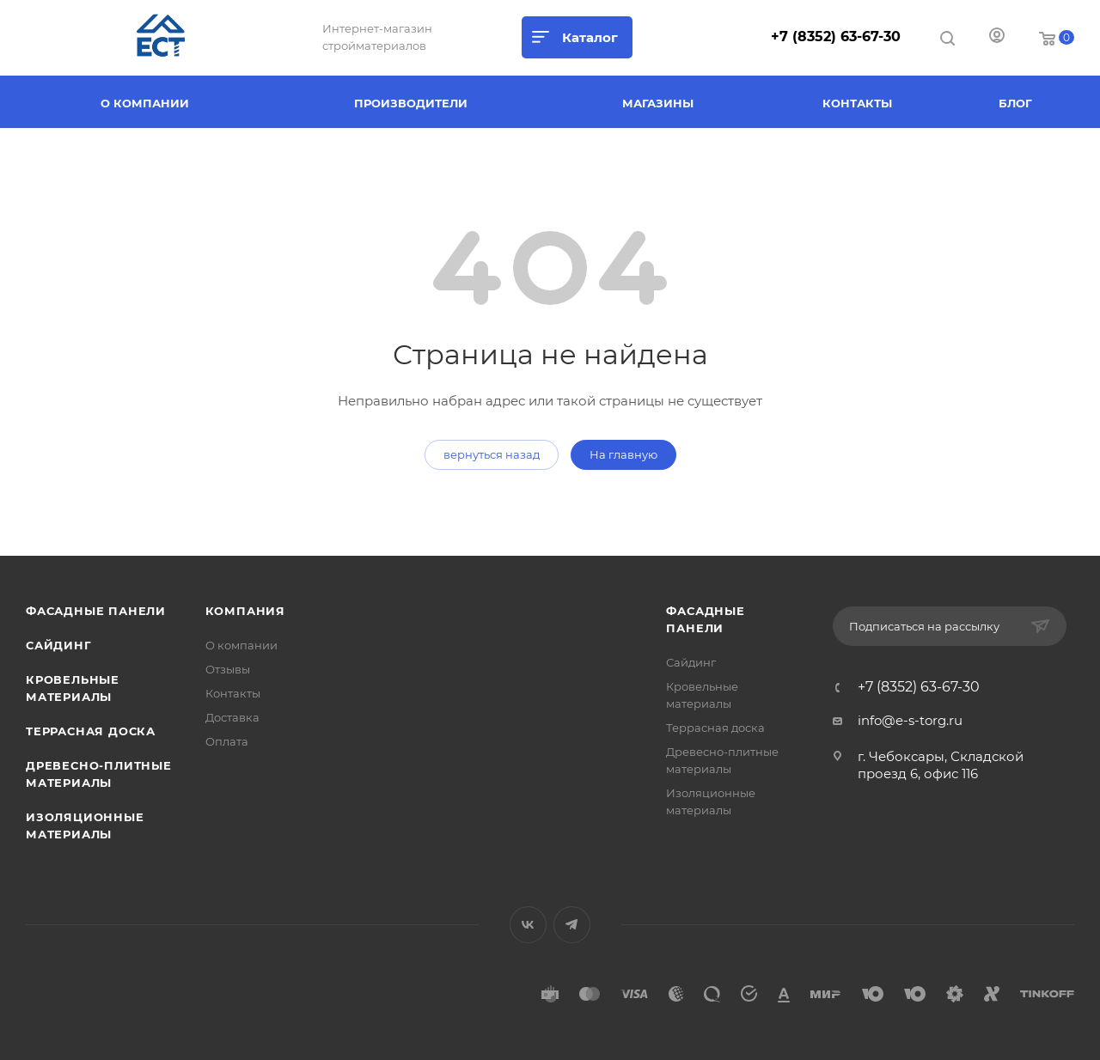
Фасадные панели (96, 611)
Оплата (226, 741)
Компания (245, 611)
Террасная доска (91, 731)
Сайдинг (59, 645)
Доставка (232, 717)
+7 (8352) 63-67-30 (836, 36)
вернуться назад (491, 454)
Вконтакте (528, 924)
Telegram (571, 924)
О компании (241, 645)
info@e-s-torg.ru (910, 720)
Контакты (232, 693)
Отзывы (227, 669)
